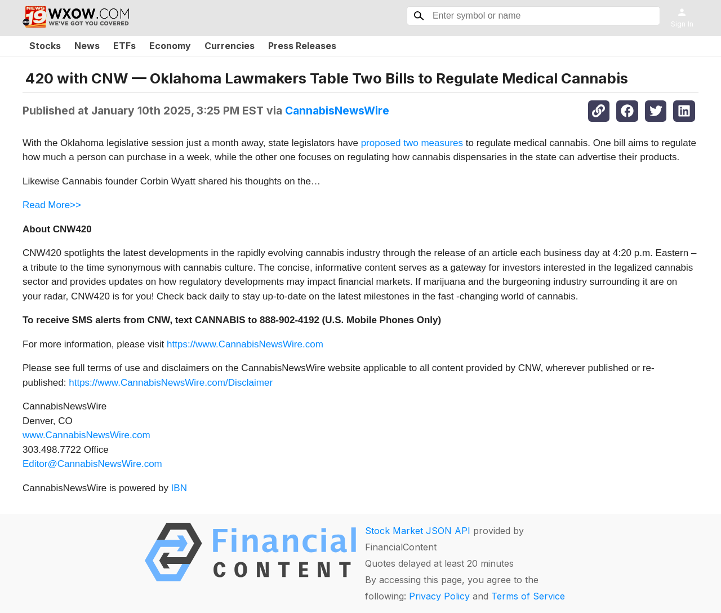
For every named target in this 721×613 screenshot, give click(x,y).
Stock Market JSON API (417, 530)
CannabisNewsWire (337, 110)
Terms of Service (528, 596)
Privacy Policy (439, 596)
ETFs (124, 45)
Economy (170, 45)
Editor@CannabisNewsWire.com (92, 463)
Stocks (45, 45)
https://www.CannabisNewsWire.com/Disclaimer (171, 382)
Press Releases (302, 45)
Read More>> (52, 205)
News (87, 45)
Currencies (229, 45)
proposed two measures (412, 143)
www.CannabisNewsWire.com (86, 435)
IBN (179, 488)
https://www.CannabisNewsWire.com (245, 344)
